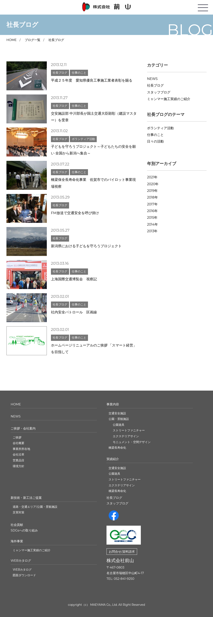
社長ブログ (56, 40)
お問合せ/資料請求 (122, 552)
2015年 (152, 218)
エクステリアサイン (126, 436)
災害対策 (18, 512)
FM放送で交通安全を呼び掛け (75, 213)
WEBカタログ (21, 560)
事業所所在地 (21, 449)
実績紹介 (112, 459)
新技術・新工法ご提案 (26, 498)
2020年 (153, 184)
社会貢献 (17, 525)
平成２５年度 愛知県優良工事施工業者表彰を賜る (91, 80)
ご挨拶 (17, 437)
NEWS (152, 79)
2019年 (152, 191)
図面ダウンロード (24, 575)
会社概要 (18, 443)
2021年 (152, 177)
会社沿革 (18, 454)
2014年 (152, 224)
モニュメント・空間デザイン (132, 442)
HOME (16, 404)
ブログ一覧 (32, 40)
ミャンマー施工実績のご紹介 (168, 99)
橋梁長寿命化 (117, 447)
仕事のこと (155, 135)
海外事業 (17, 541)
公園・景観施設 (119, 419)
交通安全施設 (117, 413)
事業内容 (112, 404)
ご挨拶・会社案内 (23, 428)
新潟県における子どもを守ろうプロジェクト (86, 246)
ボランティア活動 (160, 128)
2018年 (152, 197)
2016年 (152, 211)
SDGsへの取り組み (24, 530)
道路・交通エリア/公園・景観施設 (35, 507)
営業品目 (18, 460)
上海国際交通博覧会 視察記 (74, 279)
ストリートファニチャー (129, 430)
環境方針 (18, 466)
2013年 (152, 231)
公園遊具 (118, 425)
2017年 (152, 204)
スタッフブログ (158, 92)
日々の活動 (155, 141)
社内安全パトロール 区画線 (74, 312)
